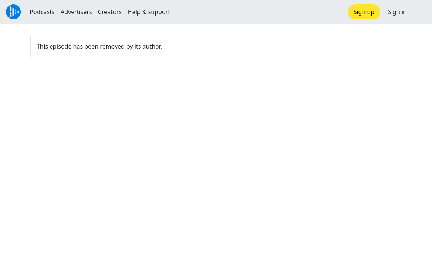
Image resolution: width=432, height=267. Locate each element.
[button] (419, 11)
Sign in (397, 12)
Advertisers (76, 12)
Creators (110, 12)
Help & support (149, 12)
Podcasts (42, 12)
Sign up (364, 12)
